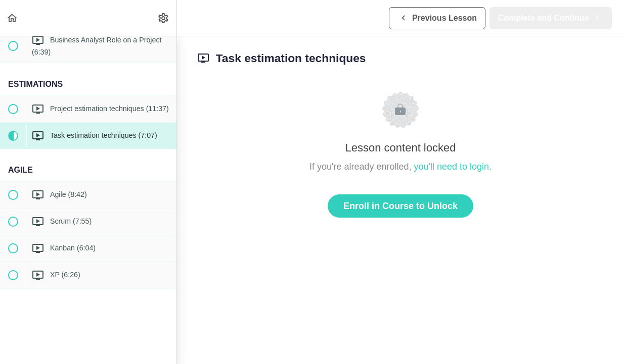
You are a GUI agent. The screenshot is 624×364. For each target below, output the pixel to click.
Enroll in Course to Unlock (400, 206)
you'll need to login (451, 167)
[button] (12, 18)
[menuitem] (163, 18)
